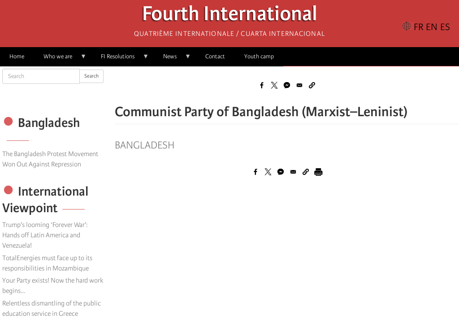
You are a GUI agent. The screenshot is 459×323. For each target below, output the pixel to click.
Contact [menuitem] (215, 56)
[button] (311, 85)
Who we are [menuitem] (60, 59)
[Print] (318, 171)
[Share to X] (274, 85)
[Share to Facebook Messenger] (286, 85)
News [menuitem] (172, 59)
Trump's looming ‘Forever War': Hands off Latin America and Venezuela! (45, 235)
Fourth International (229, 16)
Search (91, 76)
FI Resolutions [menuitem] (120, 59)
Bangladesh (144, 145)
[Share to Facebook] (261, 85)
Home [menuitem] (16, 56)
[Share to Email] (299, 85)
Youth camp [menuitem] (259, 56)
